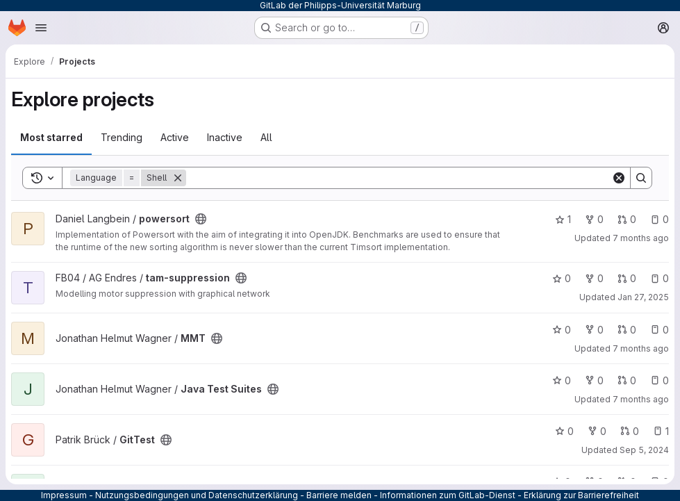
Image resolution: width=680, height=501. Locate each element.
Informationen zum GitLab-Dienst (447, 495)
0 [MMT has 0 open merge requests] (626, 330)
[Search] (398, 178)
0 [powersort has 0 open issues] (659, 219)
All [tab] (266, 137)
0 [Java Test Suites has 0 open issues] (659, 380)
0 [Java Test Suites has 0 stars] (561, 380)
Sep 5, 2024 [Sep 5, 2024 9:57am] (644, 450)
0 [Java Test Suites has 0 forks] (594, 380)
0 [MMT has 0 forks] (594, 330)
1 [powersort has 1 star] (563, 219)
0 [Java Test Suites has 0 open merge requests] (626, 380)
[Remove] (177, 178)
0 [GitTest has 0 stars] (564, 431)
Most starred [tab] (51, 137)
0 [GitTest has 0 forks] (597, 431)
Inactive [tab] (224, 137)
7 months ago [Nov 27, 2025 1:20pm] (641, 238)
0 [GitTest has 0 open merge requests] (629, 431)
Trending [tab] (121, 137)
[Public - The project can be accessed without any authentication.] (200, 218)
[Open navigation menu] (41, 28)
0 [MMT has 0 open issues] (659, 330)
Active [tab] (174, 137)
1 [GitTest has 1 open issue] (661, 431)
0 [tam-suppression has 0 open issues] (659, 278)
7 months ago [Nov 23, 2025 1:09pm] (641, 348)
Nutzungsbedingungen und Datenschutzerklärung (196, 495)
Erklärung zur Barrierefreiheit (581, 495)
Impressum (64, 495)
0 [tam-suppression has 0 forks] (594, 278)
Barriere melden (339, 495)
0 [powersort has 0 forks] (594, 219)
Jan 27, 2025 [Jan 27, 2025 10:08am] (643, 297)
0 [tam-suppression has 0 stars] (561, 278)
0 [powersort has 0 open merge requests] (626, 219)
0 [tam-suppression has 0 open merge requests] (626, 278)
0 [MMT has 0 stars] (561, 330)
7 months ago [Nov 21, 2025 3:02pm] (641, 399)
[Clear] (619, 178)
